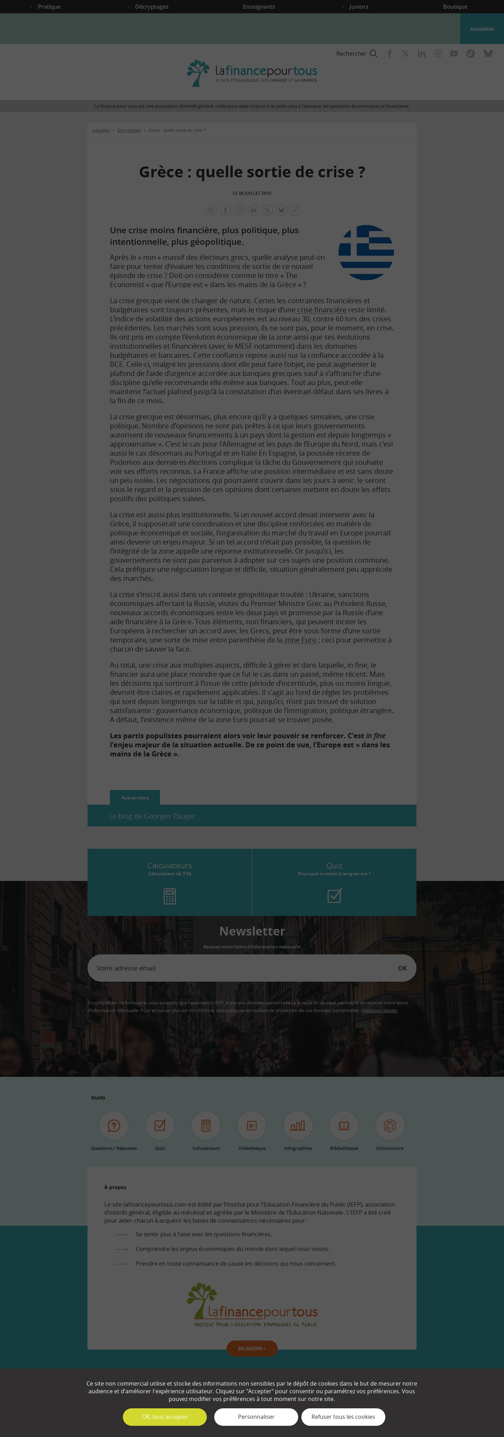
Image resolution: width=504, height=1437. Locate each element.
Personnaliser (256, 1417)
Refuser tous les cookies (343, 1417)
